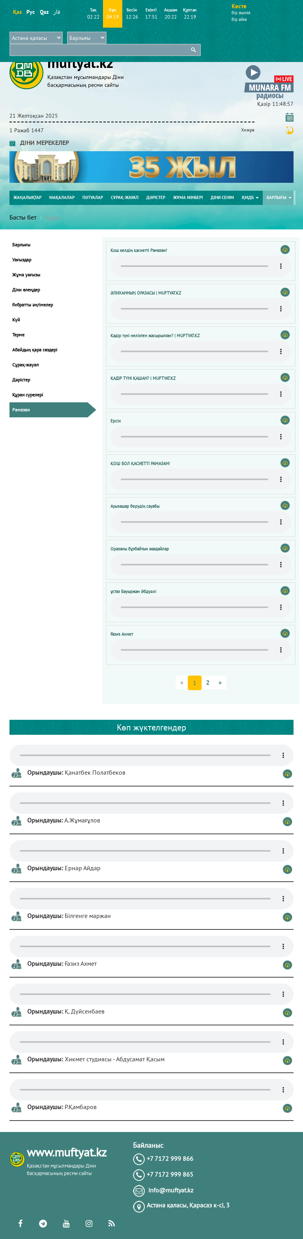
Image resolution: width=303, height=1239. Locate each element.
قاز (56, 11)
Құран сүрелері (27, 395)
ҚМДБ (250, 197)
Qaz (44, 11)
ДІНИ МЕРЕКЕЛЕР (39, 142)
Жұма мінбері (188, 197)
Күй (16, 320)
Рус (30, 11)
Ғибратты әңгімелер (32, 305)
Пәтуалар (92, 197)
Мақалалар (62, 197)
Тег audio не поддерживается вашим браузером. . (200, 266)
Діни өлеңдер (26, 290)
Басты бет (22, 217)
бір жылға (241, 12)
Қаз (17, 11)
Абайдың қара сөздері (34, 350)
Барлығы (279, 197)
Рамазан (21, 410)
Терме (18, 335)
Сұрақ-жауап (124, 197)
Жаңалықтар (27, 197)
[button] (269, 66)
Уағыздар (21, 260)
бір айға (239, 19)
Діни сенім (222, 197)
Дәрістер (155, 197)
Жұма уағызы (26, 275)
